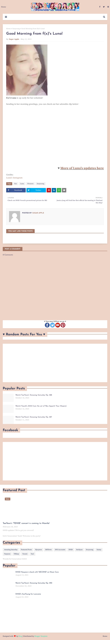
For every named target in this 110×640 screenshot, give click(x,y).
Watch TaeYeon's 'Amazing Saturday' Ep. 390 (33, 583)
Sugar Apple (14, 39)
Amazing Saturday (10, 550)
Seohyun (79, 550)
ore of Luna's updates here (83, 168)
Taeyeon (7, 554)
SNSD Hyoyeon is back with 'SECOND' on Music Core (37, 572)
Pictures (30, 184)
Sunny (99, 550)
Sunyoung (16, 29)
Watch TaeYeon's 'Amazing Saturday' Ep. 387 (33, 417)
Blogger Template (40, 636)
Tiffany (16, 554)
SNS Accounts (60, 550)
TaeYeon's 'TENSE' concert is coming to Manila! (26, 523)
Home (8, 29)
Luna (22, 184)
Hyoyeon (38, 550)
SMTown (48, 550)
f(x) (15, 184)
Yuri (32, 554)
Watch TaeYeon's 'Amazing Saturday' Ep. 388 (33, 395)
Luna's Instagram (14, 177)
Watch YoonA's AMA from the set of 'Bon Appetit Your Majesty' (41, 406)
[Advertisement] (55, 363)
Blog (20, 636)
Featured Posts (26, 550)
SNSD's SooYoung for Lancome (28, 594)
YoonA (24, 554)
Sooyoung (89, 550)
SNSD (71, 550)
